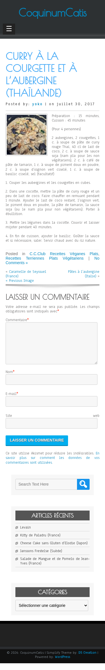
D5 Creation (87, 659)
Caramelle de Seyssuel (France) (26, 274)
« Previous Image (20, 280)
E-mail (11, 400)
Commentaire (16, 320)
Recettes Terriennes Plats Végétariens (45, 258)
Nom (9, 378)
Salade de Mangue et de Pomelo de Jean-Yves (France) (55, 568)
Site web (52, 422)
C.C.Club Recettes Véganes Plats (64, 253)
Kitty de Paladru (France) (40, 542)
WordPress (62, 663)
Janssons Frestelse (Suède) (41, 557)
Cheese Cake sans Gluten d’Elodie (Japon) (54, 549)
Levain (25, 534)
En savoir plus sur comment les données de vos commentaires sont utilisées (52, 465)
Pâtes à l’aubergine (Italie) (83, 274)
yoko (37, 104)
